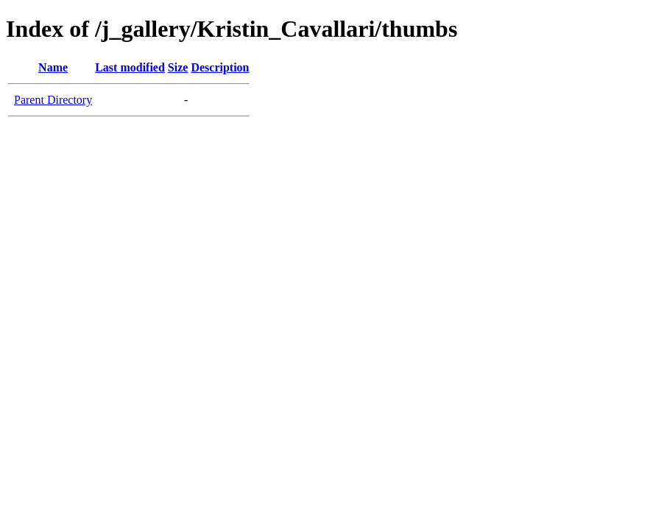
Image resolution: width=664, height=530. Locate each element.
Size (178, 67)
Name (53, 67)
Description (220, 67)
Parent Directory (53, 99)
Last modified (130, 67)
